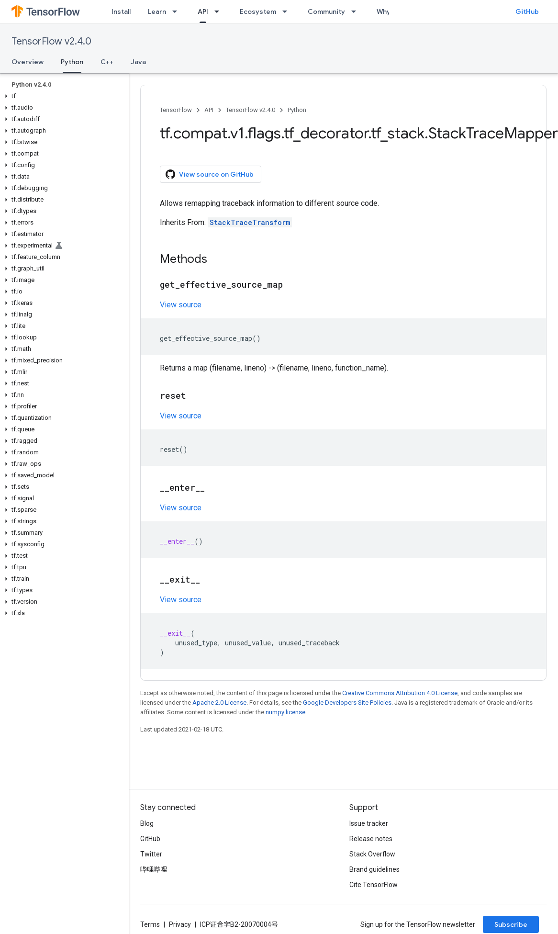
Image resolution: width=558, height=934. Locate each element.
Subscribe (510, 924)
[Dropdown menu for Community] (356, 11)
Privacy (180, 924)
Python (297, 109)
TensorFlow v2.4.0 (51, 41)
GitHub (527, 11)
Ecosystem (258, 11)
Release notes (370, 839)
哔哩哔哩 (153, 869)
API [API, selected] (203, 11)
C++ (106, 61)
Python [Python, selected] (72, 61)
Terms (150, 924)
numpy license (285, 712)
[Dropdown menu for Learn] (177, 11)
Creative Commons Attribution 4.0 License (400, 693)
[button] (62, 96)
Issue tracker (368, 823)
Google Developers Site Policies (347, 702)
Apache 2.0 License (219, 702)
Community (326, 11)
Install (121, 11)
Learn (157, 11)
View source (180, 304)
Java (138, 61)
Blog (147, 823)
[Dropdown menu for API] (219, 11)
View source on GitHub (210, 174)
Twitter (151, 854)
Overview (27, 61)
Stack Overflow (372, 854)
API (208, 109)
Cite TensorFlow (373, 885)
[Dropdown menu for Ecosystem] (287, 11)
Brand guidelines (374, 869)
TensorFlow (176, 109)
